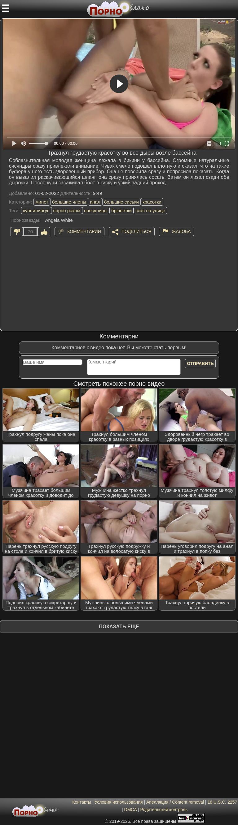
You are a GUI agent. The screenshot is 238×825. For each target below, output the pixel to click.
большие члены (69, 201)
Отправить (200, 363)
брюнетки (121, 210)
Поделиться (136, 231)
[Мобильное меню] (6, 8)
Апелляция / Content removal (175, 802)
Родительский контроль (163, 809)
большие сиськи (121, 201)
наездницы (96, 210)
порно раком (66, 210)
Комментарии (84, 231)
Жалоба (181, 231)
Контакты (81, 802)
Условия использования (119, 802)
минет (41, 201)
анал (95, 201)
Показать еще (119, 626)
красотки (152, 201)
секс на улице (150, 210)
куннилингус (36, 210)
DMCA (130, 809)
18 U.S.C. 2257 (222, 802)
